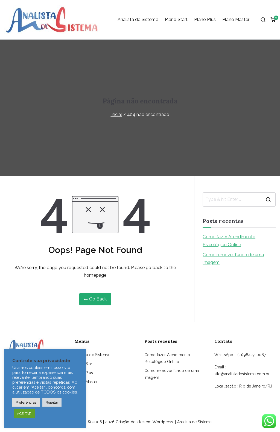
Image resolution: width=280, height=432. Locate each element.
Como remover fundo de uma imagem (233, 258)
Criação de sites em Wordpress (144, 422)
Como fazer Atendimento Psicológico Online (229, 240)
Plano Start (176, 19)
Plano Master (235, 19)
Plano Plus (205, 19)
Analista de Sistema (138, 19)
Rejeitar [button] (52, 402)
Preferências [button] (26, 402)
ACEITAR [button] (24, 414)
